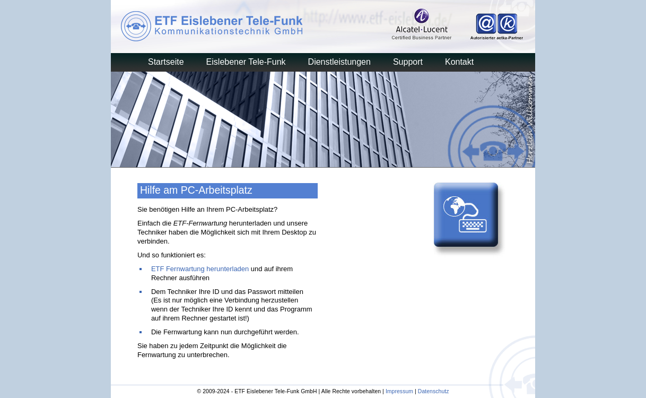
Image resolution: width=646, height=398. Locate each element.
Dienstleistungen (339, 61)
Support (408, 61)
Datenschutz (433, 391)
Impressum (399, 391)
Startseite (166, 61)
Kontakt (459, 61)
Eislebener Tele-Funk (246, 61)
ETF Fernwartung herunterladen (200, 269)
